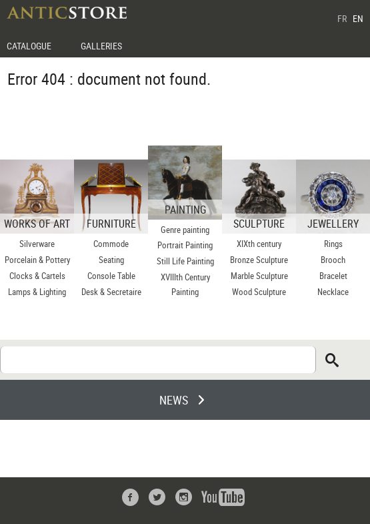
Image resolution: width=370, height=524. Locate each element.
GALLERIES (101, 45)
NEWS (173, 400)
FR (342, 18)
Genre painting (185, 230)
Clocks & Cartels (37, 276)
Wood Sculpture (259, 292)
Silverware (37, 244)
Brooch (333, 260)
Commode (111, 244)
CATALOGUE (29, 45)
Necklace (333, 292)
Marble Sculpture (259, 276)
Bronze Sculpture (259, 260)
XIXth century (259, 244)
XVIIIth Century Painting (185, 284)
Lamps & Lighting (37, 292)
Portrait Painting (185, 245)
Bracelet (333, 276)
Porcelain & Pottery (37, 260)
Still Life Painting (185, 261)
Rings (333, 244)
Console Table (111, 276)
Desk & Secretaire (111, 292)
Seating (111, 260)
